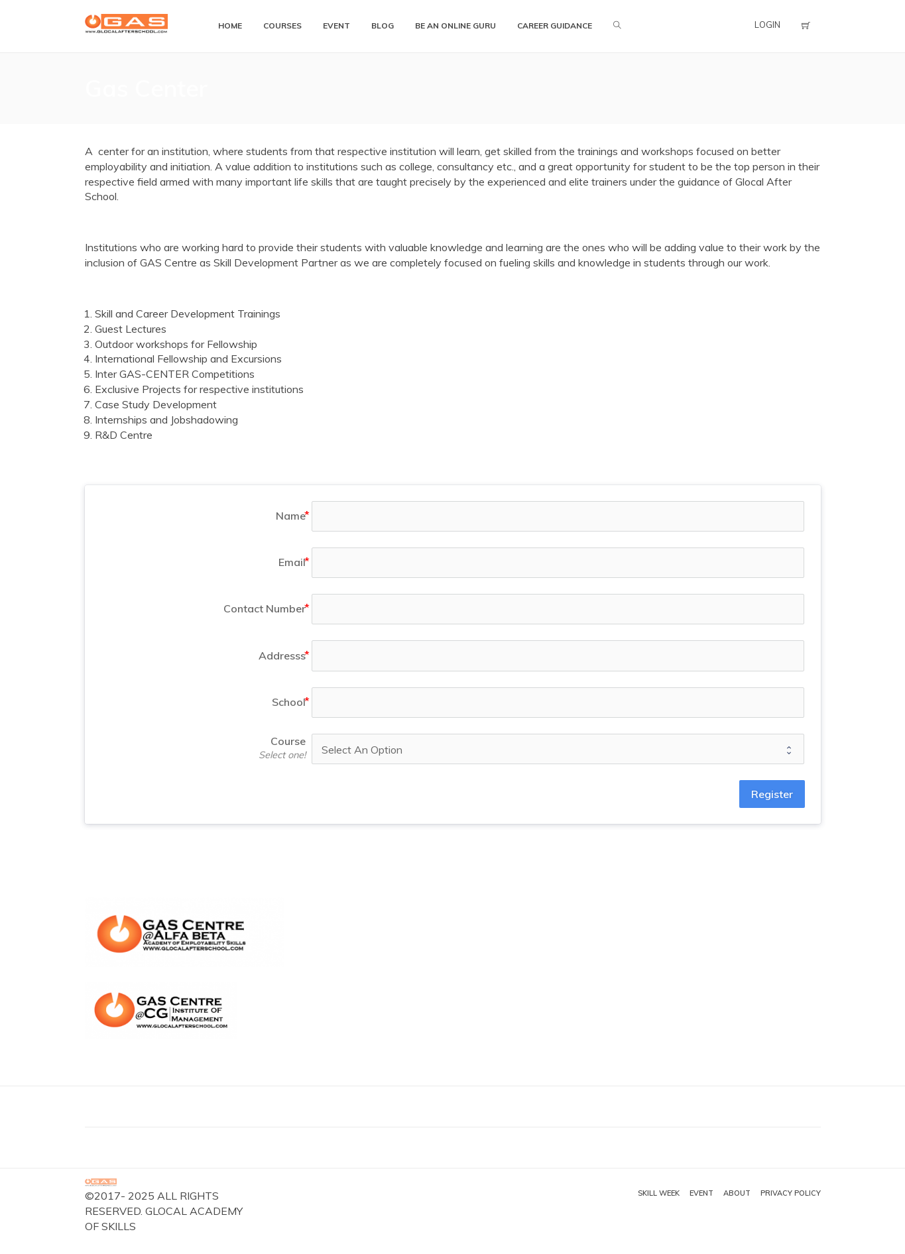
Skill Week (659, 1193)
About (737, 1193)
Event (701, 1193)
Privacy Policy (790, 1193)
